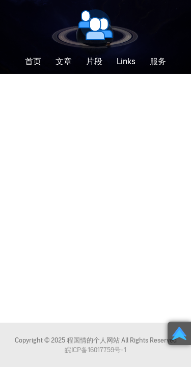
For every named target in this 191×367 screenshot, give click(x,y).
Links (126, 62)
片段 (94, 62)
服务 (158, 62)
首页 (33, 62)
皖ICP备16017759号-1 (95, 350)
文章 (64, 62)
